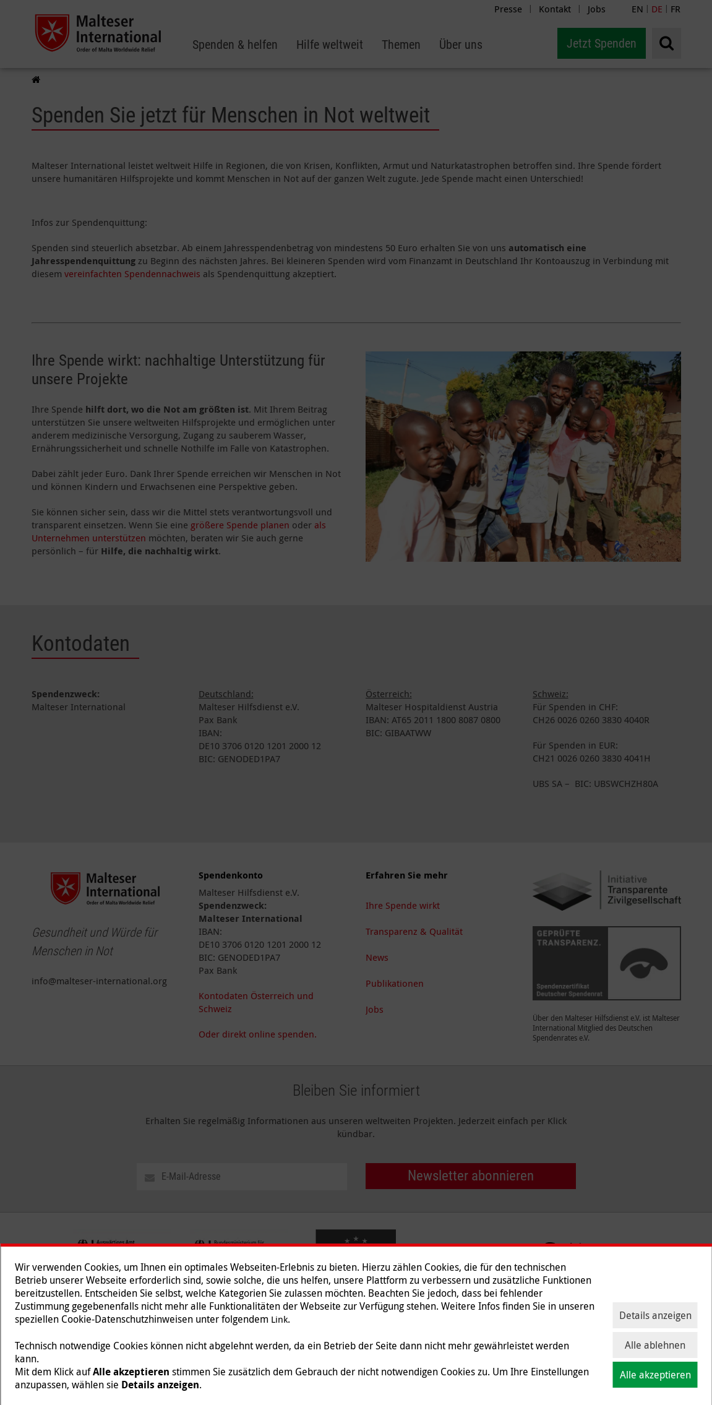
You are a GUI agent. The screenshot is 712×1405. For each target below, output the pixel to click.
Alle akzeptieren (655, 1374)
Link (279, 1319)
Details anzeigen (655, 1315)
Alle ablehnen (655, 1345)
